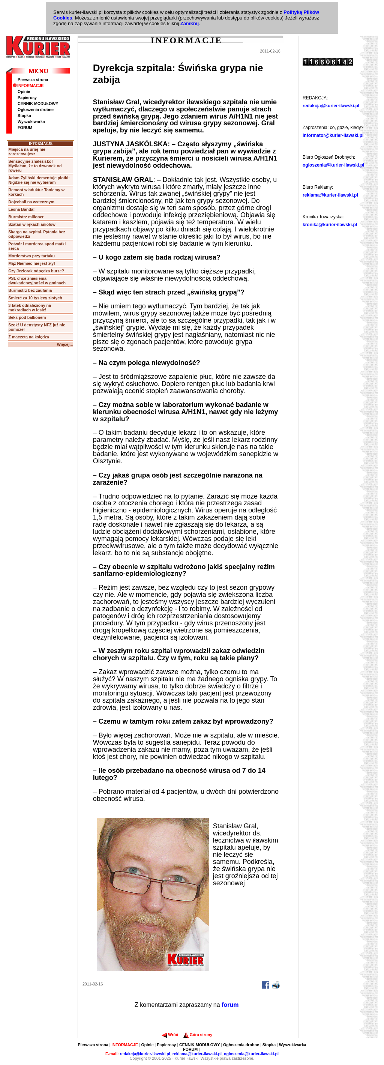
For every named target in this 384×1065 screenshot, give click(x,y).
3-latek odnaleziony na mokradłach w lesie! (29, 307)
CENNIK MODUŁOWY (38, 103)
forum (230, 1005)
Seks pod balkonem (27, 317)
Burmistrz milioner (26, 217)
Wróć (170, 1034)
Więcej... (65, 344)
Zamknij (189, 23)
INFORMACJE (28, 85)
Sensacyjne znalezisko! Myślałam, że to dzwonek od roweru (35, 166)
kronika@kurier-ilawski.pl (330, 224)
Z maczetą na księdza (28, 337)
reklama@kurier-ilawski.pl (330, 195)
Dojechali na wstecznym (31, 202)
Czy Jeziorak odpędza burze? (36, 271)
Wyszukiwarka (31, 121)
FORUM (25, 127)
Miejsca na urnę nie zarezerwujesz (26, 151)
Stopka (24, 115)
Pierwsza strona (33, 79)
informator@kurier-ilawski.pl (333, 135)
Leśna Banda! (21, 209)
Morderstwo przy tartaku (31, 256)
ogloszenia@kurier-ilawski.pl (333, 165)
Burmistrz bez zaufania (30, 290)
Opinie (24, 91)
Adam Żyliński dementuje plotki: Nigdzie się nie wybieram (38, 180)
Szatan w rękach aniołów (32, 224)
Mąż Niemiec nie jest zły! (31, 263)
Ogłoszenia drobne (36, 109)
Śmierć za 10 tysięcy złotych (35, 298)
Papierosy (27, 97)
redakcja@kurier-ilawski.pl (331, 105)
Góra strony (197, 1034)
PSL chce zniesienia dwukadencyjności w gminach (37, 280)
